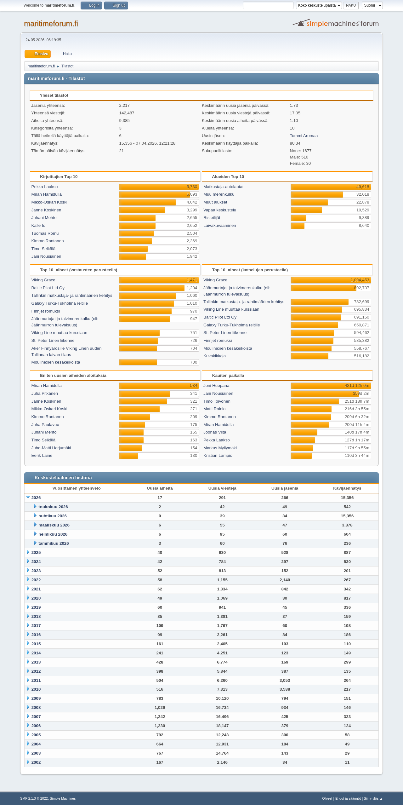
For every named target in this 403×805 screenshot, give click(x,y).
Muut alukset (215, 202)
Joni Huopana (216, 385)
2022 (36, 580)
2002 (36, 762)
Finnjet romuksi (45, 311)
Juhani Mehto (44, 217)
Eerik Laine (42, 455)
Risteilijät (211, 217)
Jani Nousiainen (46, 256)
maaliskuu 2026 (54, 525)
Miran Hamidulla (46, 194)
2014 (36, 653)
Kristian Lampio (217, 455)
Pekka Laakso (44, 186)
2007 (36, 716)
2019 (36, 607)
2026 (36, 497)
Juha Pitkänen (44, 393)
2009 (36, 698)
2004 (36, 744)
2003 (36, 753)
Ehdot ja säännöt (348, 798)
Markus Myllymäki (220, 448)
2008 (36, 707)
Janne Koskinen (46, 210)
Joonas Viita (214, 432)
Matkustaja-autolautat (223, 186)
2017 (36, 625)
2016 (36, 634)
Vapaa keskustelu (219, 210)
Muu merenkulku (219, 194)
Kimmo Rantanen (47, 241)
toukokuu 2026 (53, 506)
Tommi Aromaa (304, 135)
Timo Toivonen (216, 401)
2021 (36, 589)
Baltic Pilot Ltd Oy (48, 287)
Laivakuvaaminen (219, 225)
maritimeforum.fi (51, 23)
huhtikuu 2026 (52, 516)
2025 (36, 552)
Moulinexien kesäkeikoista (55, 362)
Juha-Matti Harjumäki (51, 448)
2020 (36, 598)
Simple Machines (63, 798)
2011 (36, 680)
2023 (36, 570)
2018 (36, 616)
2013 (36, 662)
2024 (36, 561)
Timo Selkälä (43, 248)
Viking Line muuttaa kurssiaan (59, 332)
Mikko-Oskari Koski (49, 202)
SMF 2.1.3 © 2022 (34, 798)
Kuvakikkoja (214, 356)
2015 (36, 643)
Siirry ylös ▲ (373, 798)
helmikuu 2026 (52, 534)
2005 (36, 735)
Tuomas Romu (45, 233)
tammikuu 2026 (53, 543)
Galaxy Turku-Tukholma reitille (59, 303)
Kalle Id (38, 225)
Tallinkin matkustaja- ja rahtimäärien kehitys (71, 295)
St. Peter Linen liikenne (53, 340)
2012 (36, 671)
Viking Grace (43, 280)
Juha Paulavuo (45, 424)
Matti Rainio (214, 408)
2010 (36, 689)
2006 (36, 725)
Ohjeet (327, 798)
